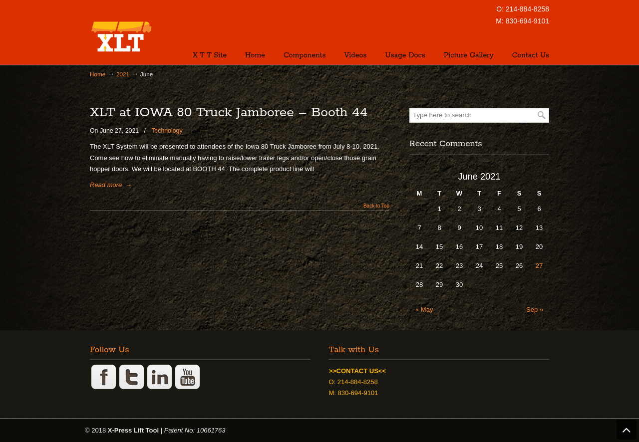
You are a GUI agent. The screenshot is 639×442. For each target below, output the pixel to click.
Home (97, 74)
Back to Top (376, 206)
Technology (166, 130)
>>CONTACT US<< (357, 371)
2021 (122, 74)
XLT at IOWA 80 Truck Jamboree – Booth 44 (228, 112)
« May (424, 309)
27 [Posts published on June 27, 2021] (539, 265)
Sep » (534, 309)
